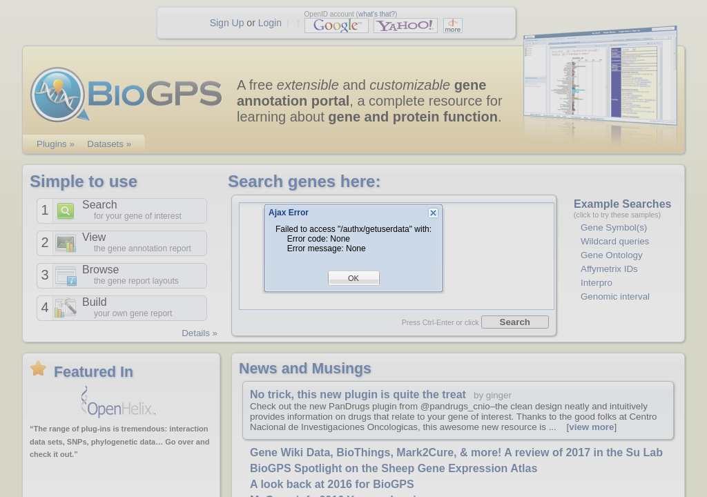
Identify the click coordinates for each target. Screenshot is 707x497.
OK (353, 278)
